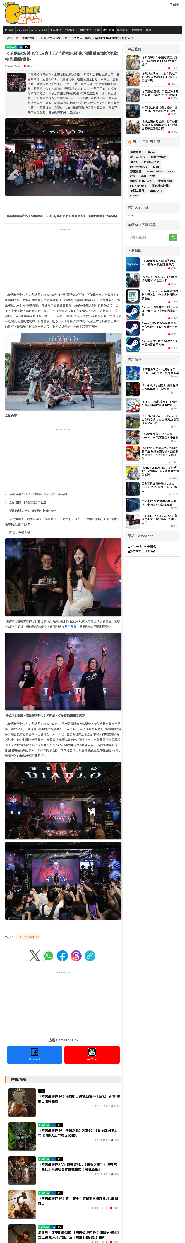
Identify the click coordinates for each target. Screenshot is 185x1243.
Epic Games (138, 185)
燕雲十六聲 (148, 176)
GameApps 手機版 (142, 546)
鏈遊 (148, 30)
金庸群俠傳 (165, 181)
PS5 (20, 46)
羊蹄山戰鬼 (137, 190)
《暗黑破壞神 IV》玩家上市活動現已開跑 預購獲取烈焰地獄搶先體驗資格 (85, 38)
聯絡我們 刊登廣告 (142, 551)
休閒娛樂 (137, 30)
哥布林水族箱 (160, 185)
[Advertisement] (63, 257)
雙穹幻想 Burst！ (141, 181)
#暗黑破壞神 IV (29, 937)
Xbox (134, 161)
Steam (151, 152)
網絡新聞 (122, 30)
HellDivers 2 (151, 161)
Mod (156, 166)
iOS (133, 176)
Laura (134, 195)
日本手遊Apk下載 (89, 30)
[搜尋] (145, 4)
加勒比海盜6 (158, 157)
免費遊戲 (136, 152)
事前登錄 (55, 30)
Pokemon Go (139, 166)
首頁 (9, 30)
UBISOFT (156, 190)
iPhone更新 (138, 157)
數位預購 (70, 626)
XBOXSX (11, 46)
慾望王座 (136, 171)
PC (26, 46)
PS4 (170, 171)
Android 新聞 (39, 30)
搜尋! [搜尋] (174, 4)
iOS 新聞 (22, 30)
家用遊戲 (108, 30)
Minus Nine (155, 171)
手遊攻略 (69, 30)
